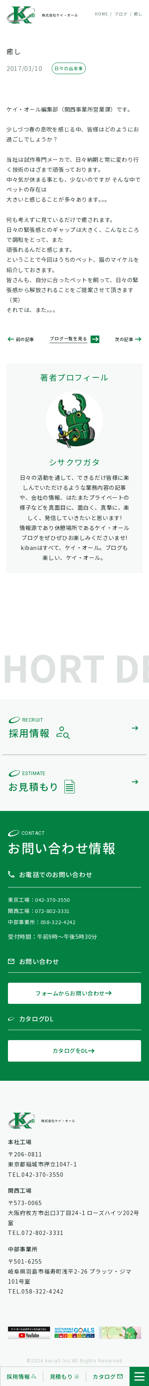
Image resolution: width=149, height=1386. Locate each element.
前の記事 (25, 339)
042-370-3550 (52, 899)
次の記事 (124, 339)
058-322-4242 (58, 922)
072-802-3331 (52, 910)
